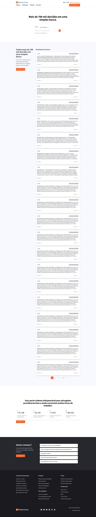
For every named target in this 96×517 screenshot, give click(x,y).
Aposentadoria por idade (21, 492)
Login (67, 2)
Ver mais (39, 64)
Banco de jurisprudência (43, 483)
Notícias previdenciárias (43, 498)
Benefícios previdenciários (67, 479)
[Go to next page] (66, 377)
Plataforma (25, 5)
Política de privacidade (66, 498)
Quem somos (64, 489)
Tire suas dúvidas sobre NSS (44, 496)
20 (63, 378)
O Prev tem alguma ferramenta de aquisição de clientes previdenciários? (59, 449)
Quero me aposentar (75, 2)
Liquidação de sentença (21, 483)
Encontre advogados (43, 494)
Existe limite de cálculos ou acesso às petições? (59, 445)
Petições (32, 5)
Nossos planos (74, 5)
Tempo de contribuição (21, 485)
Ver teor (76, 64)
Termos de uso (64, 496)
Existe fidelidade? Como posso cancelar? (59, 461)
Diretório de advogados (43, 485)
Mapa (62, 494)
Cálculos (18, 5)
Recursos (38, 5)
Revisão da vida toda (20, 481)
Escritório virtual (42, 488)
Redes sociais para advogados (45, 479)
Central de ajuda (64, 492)
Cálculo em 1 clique (20, 479)
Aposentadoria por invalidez (22, 490)
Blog (64, 2)
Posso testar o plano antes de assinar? (59, 457)
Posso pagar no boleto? (59, 453)
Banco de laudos (42, 481)
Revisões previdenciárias (66, 481)
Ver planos (20, 69)
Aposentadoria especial (21, 488)
